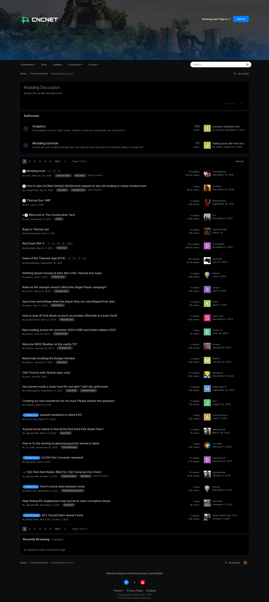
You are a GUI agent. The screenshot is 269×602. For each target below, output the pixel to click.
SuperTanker (32, 318)
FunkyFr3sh (32, 189)
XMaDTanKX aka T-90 (38, 518)
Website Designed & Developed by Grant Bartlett (134, 572)
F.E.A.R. (29, 290)
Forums (93, 64)
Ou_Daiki (30, 446)
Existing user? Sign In (216, 19)
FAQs (44, 64)
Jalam (219, 146)
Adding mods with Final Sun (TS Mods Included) (240, 143)
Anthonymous (219, 414)
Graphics (40, 126)
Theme (118, 589)
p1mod (29, 276)
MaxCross (31, 489)
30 (70, 243)
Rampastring (219, 200)
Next (58, 161)
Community (75, 64)
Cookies (151, 589)
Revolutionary (33, 233)
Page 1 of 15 (79, 161)
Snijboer (30, 403)
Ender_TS (217, 329)
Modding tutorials (47, 143)
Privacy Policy (135, 589)
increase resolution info (226, 126)
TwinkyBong (219, 171)
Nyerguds (217, 371)
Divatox (30, 347)
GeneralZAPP (219, 229)
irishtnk (220, 129)
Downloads (28, 64)
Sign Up (241, 18)
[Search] (207, 64)
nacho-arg (31, 418)
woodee (216, 185)
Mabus (29, 361)
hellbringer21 (33, 389)
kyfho (29, 304)
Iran (28, 375)
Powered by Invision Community (134, 597)
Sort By (240, 161)
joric (214, 400)
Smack (216, 286)
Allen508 (30, 247)
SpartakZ (217, 257)
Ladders (57, 64)
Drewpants (218, 243)
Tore (28, 175)
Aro (27, 204)
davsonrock (218, 456)
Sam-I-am (217, 314)
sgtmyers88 (32, 432)
